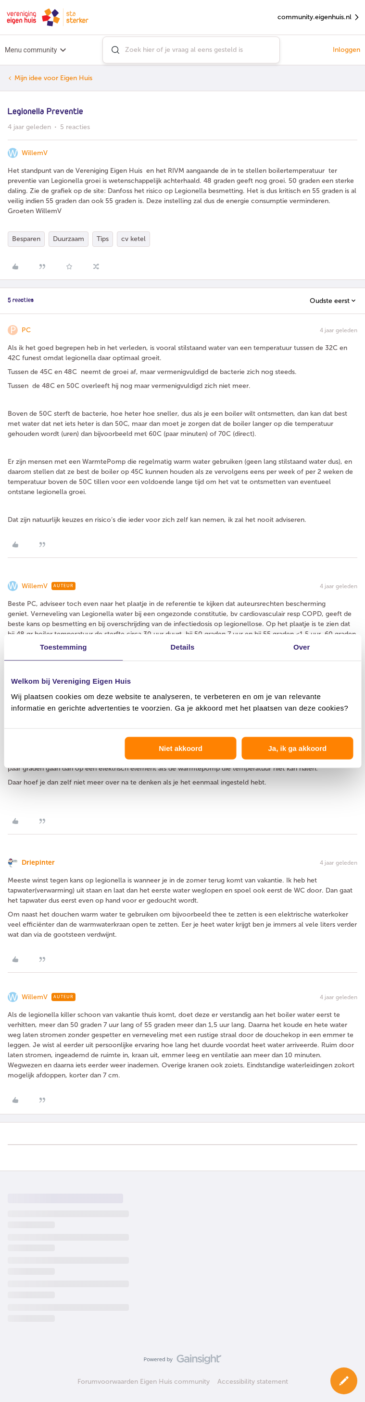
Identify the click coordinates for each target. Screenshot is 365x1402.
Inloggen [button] (346, 50)
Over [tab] (301, 647)
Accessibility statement (252, 1382)
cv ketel (133, 239)
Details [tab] (183, 647)
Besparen (26, 239)
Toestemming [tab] (63, 647)
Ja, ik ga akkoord (297, 748)
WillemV (35, 153)
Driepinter (38, 862)
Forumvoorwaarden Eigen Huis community (143, 1382)
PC (26, 330)
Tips (103, 239)
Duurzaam (68, 239)
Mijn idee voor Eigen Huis (53, 78)
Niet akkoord (180, 748)
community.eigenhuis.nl (318, 17)
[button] (343, 1380)
